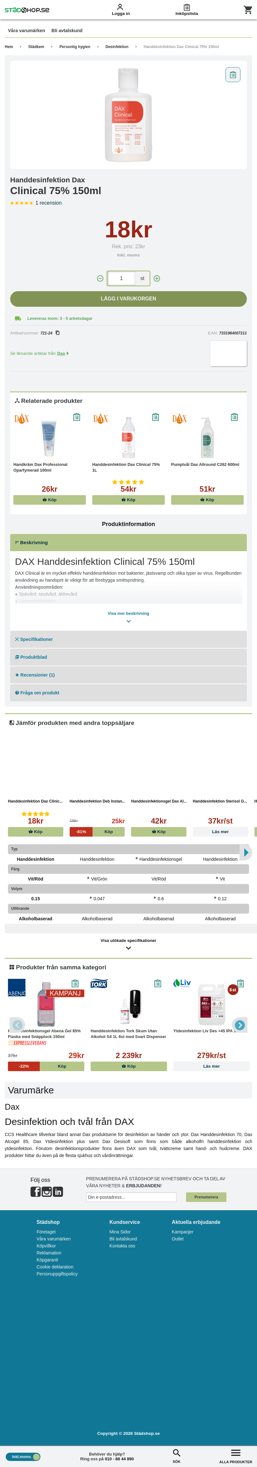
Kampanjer (182, 1231)
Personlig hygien (74, 47)
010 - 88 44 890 (119, 1458)
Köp (49, 499)
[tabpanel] (128, 115)
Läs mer (220, 831)
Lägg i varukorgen (128, 298)
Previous (17, 1025)
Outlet (178, 1238)
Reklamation (49, 1252)
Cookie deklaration (55, 1266)
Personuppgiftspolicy (57, 1273)
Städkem (36, 47)
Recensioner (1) (35, 674)
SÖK (176, 1455)
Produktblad (31, 657)
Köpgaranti (47, 1259)
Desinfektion (117, 47)
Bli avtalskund (123, 1238)
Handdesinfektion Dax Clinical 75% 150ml (181, 47)
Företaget (46, 1231)
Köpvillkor (46, 1245)
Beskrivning (31, 542)
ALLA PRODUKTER (235, 1456)
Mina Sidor (120, 1231)
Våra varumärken (54, 1238)
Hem (9, 47)
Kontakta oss (122, 1245)
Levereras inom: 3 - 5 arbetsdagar (60, 318)
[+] (157, 279)
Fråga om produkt (37, 692)
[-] (100, 279)
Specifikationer (34, 639)
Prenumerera (206, 1197)
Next (239, 1025)
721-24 (49, 333)
